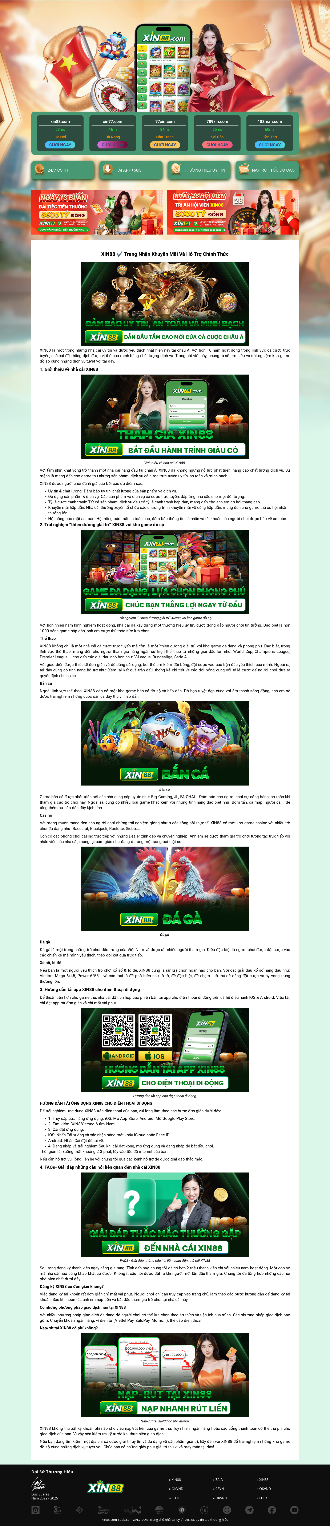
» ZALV (218, 1479)
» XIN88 (175, 1479)
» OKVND (176, 1488)
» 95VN (218, 1488)
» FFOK (174, 1498)
